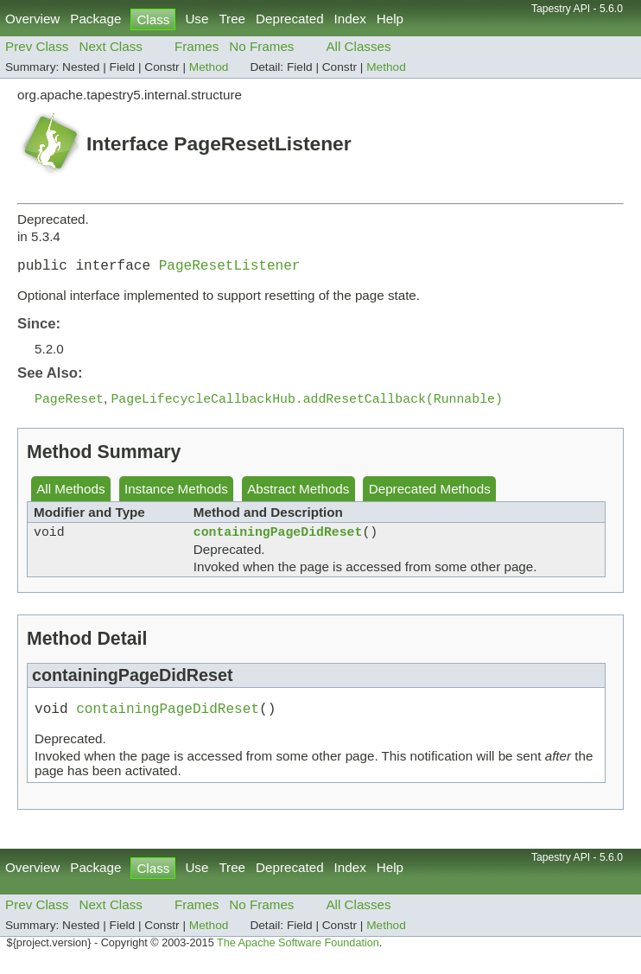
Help (390, 18)
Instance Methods (176, 494)
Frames (197, 46)
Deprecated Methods (430, 494)
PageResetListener (230, 267)
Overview (32, 18)
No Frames (261, 46)
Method (209, 66)
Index (350, 18)
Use (196, 18)
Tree (232, 18)
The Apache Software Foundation (298, 955)
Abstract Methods (298, 494)
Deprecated (290, 18)
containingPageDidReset (278, 539)
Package (95, 18)
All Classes (358, 46)
